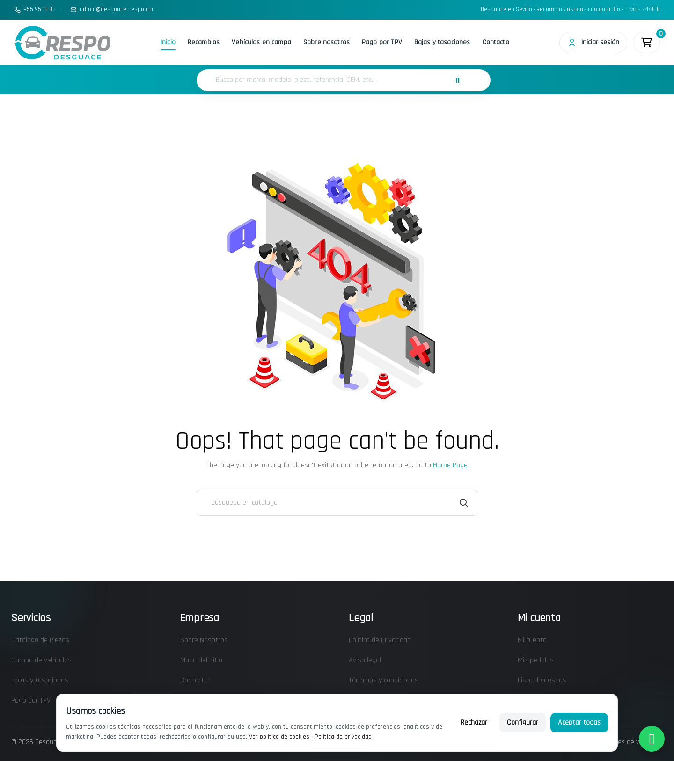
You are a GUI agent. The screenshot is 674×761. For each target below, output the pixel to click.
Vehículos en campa (261, 42)
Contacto (496, 42)
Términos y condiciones (383, 680)
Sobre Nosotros (204, 640)
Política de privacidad (343, 736)
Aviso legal (365, 660)
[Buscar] (337, 503)
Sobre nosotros (326, 42)
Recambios (204, 42)
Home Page (450, 465)
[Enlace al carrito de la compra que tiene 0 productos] (646, 42)
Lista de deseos (542, 680)
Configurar (522, 722)
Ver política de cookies (280, 736)
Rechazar (474, 722)
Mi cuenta (532, 640)
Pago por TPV (382, 42)
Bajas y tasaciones (442, 42)
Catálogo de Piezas (40, 640)
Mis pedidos (536, 660)
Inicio (168, 42)
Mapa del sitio (201, 660)
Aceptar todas (579, 722)
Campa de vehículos (41, 660)
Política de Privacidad (380, 640)
